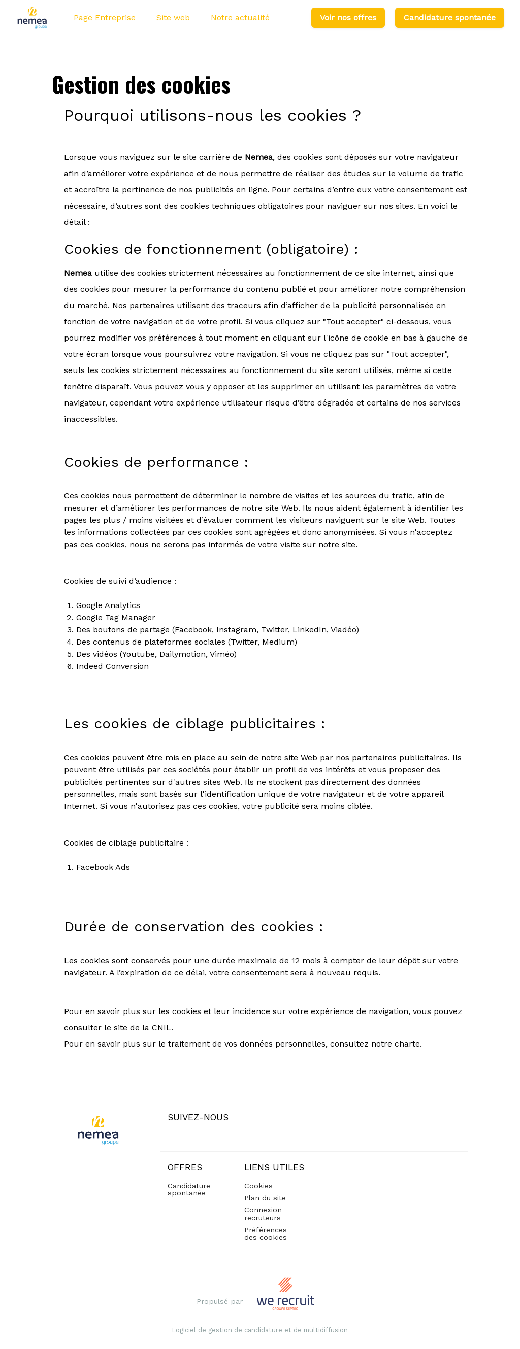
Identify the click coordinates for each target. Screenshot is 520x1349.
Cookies (258, 1186)
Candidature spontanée (450, 17)
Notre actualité (240, 17)
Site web (173, 17)
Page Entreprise (105, 17)
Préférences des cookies (265, 1233)
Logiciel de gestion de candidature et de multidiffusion (260, 1330)
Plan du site (265, 1198)
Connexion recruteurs (263, 1213)
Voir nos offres (348, 17)
